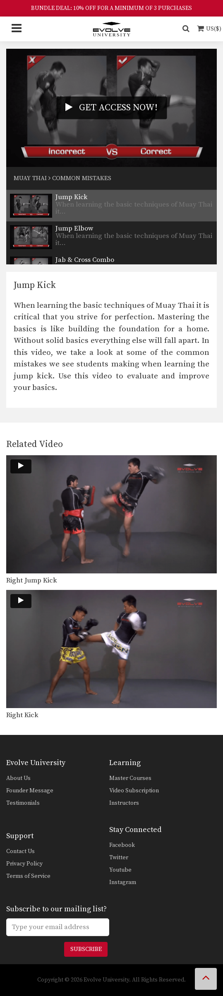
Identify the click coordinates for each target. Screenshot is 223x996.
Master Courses (130, 778)
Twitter (118, 857)
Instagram (122, 882)
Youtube (120, 870)
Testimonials (23, 803)
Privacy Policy (24, 864)
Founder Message (29, 790)
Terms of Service (28, 876)
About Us (18, 778)
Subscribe (86, 949)
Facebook (122, 845)
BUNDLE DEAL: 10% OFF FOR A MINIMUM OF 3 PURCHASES (111, 8)
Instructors (124, 803)
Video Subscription (134, 790)
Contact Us (20, 851)
